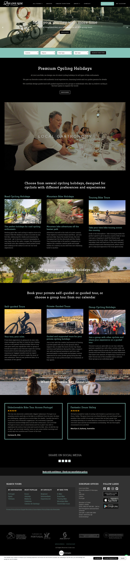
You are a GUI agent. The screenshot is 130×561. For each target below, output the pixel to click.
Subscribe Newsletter (53, 509)
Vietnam (11, 499)
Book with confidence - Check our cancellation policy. (65, 472)
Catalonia (28, 501)
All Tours (37, 3)
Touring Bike (62, 499)
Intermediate (46, 496)
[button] (65, 27)
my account (121, 3)
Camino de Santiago (32, 504)
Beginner (44, 494)
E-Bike (59, 494)
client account (70, 544)
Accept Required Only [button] (110, 558)
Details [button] (123, 558)
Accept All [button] (97, 558)
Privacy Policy (10, 509)
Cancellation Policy (39, 509)
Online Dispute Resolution (24, 509)
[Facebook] (59, 461)
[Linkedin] (63, 461)
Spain (10, 496)
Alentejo (27, 496)
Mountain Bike (62, 501)
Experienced (45, 499)
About (76, 3)
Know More (65, 92)
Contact (87, 3)
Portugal (11, 494)
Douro (26, 494)
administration (59, 544)
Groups (49, 3)
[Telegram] (69, 461)
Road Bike (61, 496)
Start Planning (107, 3)
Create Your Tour (63, 3)
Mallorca (27, 499)
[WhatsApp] (66, 461)
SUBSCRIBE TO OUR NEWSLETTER (111, 493)
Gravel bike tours (63, 504)
